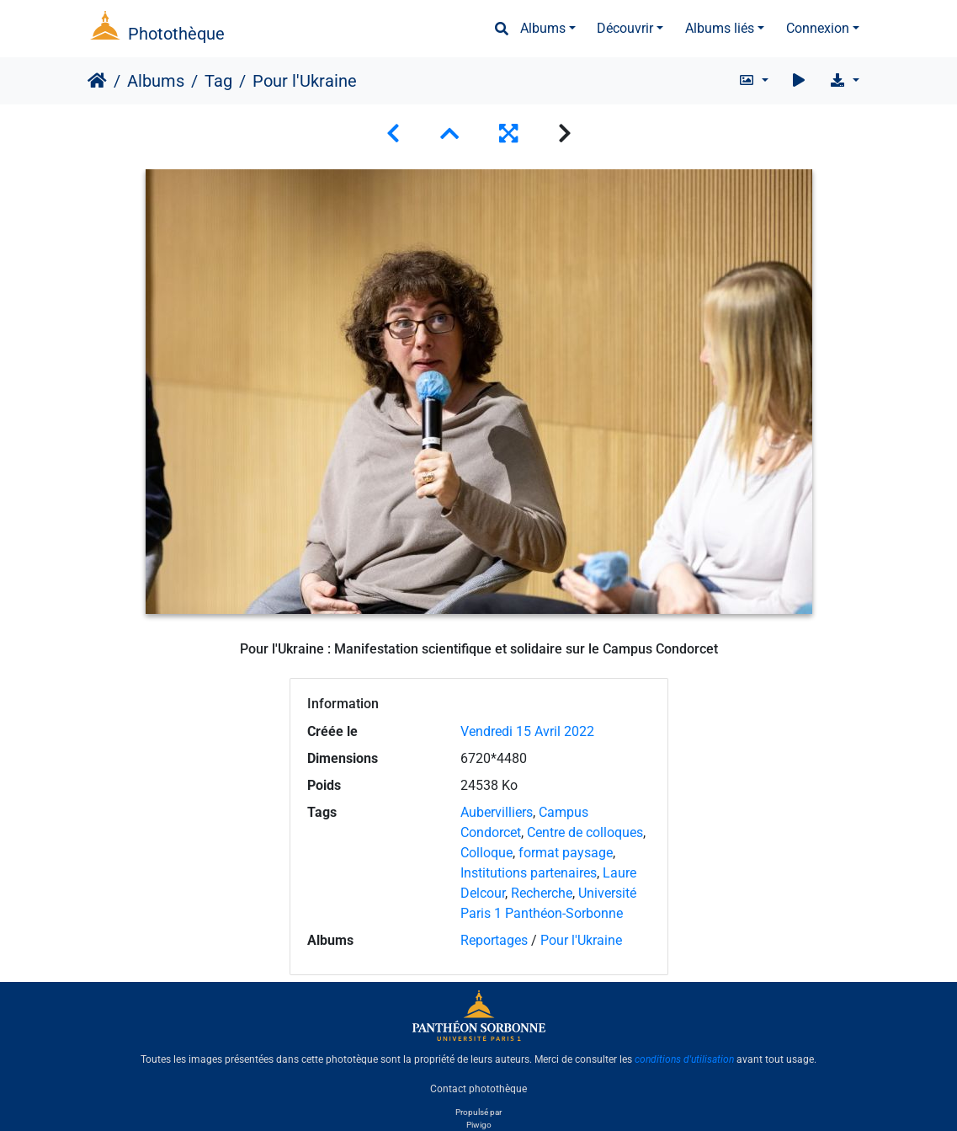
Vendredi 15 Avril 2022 (527, 731)
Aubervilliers (496, 812)
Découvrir (625, 28)
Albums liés (719, 28)
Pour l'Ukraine (581, 940)
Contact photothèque (478, 1088)
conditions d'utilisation (684, 1059)
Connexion (817, 28)
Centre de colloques (585, 832)
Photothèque (176, 34)
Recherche (541, 893)
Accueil (97, 80)
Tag (218, 81)
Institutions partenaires (528, 873)
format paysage (565, 853)
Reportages (494, 940)
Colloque (486, 853)
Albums (543, 28)
